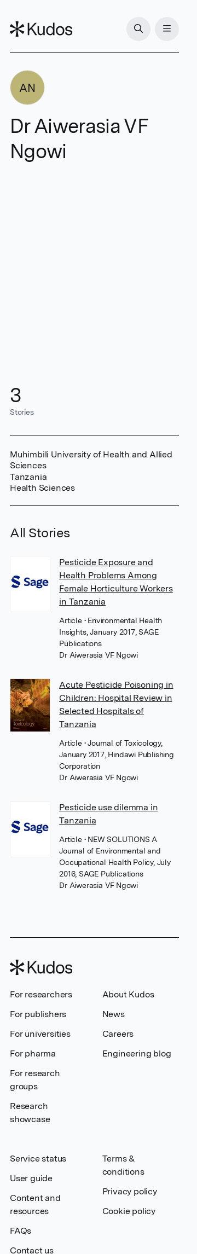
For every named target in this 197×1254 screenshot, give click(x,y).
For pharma (33, 1053)
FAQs (20, 1231)
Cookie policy (128, 1211)
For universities (40, 1034)
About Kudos (128, 994)
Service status (38, 1158)
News (113, 1014)
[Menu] (167, 29)
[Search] (138, 29)
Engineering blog (136, 1053)
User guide (31, 1178)
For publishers (38, 1014)
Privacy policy (129, 1191)
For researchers (41, 994)
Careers (118, 1034)
